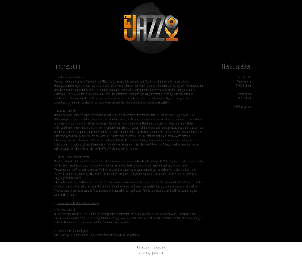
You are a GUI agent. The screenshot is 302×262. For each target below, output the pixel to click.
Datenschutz (159, 247)
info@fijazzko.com (242, 106)
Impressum (143, 247)
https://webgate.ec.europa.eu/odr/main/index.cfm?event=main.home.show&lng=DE (97, 235)
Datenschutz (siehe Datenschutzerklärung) (78, 203)
